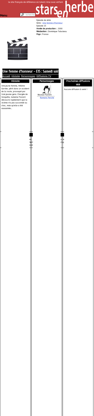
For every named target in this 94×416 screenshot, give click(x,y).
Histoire (15, 76)
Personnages (28, 76)
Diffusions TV (43, 76)
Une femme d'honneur (52, 23)
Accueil (6, 76)
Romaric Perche (47, 98)
